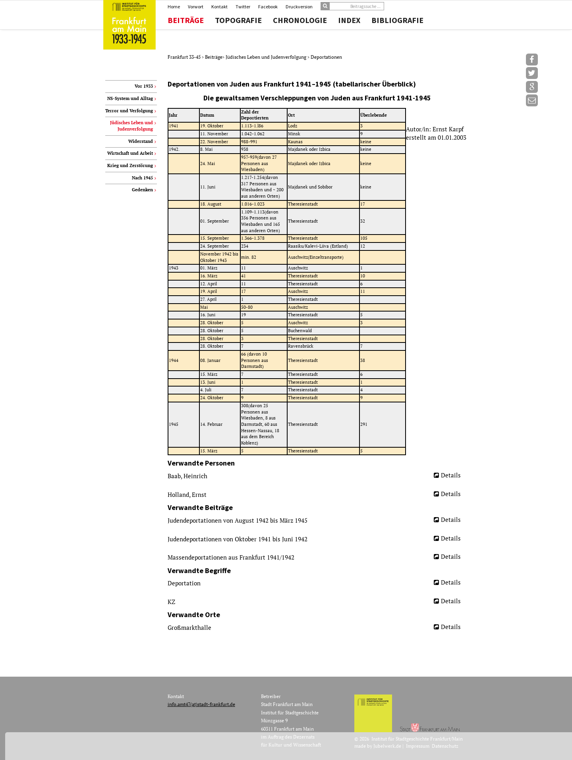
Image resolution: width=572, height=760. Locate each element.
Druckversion (299, 7)
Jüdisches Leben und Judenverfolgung (266, 57)
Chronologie (300, 20)
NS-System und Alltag (130, 98)
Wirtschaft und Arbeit (130, 153)
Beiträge (186, 20)
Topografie (238, 20)
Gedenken (142, 189)
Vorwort (195, 7)
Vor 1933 (144, 86)
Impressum (417, 746)
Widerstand (140, 141)
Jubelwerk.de (387, 746)
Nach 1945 (142, 178)
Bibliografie (397, 20)
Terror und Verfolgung (129, 111)
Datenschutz (445, 746)
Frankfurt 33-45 (185, 57)
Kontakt (219, 7)
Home (174, 7)
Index (349, 20)
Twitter (243, 7)
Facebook (268, 7)
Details (451, 475)
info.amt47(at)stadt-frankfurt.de (201, 704)
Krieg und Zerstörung (130, 165)
